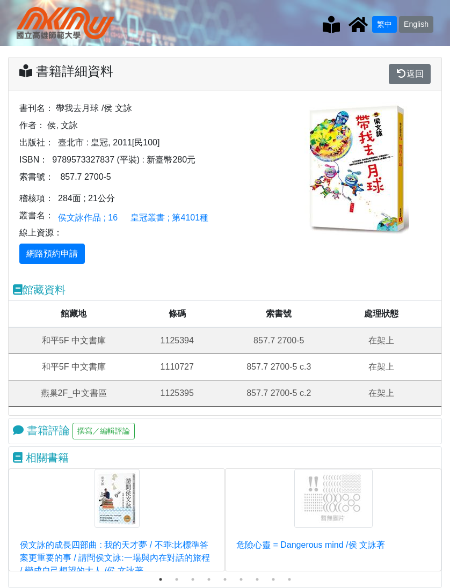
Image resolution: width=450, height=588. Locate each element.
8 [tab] (273, 579)
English (416, 24)
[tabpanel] (117, 519)
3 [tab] (192, 579)
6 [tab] (241, 579)
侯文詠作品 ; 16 (88, 217)
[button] (313, 168)
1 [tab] (160, 579)
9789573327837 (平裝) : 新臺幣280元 (123, 159)
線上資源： (40, 232)
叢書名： (36, 215)
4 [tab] (209, 579)
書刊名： (36, 108)
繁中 (384, 24)
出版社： (36, 142)
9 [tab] (289, 579)
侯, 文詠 (62, 125)
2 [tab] (176, 579)
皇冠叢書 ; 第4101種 (169, 217)
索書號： (36, 176)
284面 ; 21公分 (86, 198)
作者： (32, 125)
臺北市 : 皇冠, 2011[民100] (108, 142)
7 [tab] (257, 579)
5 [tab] (225, 579)
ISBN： (33, 159)
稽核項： (36, 198)
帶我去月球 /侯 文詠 (94, 108)
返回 (410, 73)
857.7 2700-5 (85, 176)
